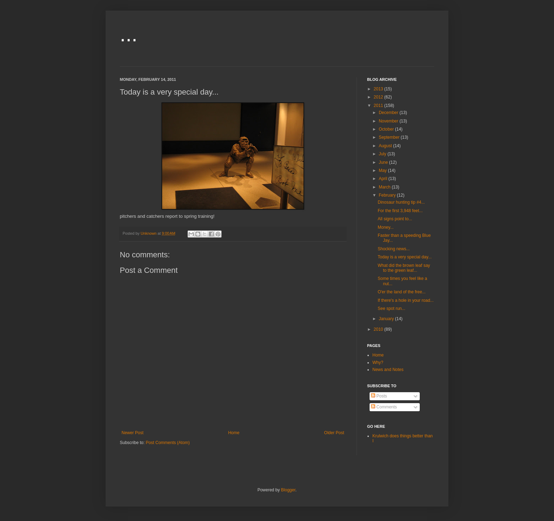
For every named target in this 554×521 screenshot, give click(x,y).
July (383, 153)
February (388, 195)
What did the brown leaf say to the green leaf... (404, 268)
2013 (379, 88)
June (384, 162)
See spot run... (391, 308)
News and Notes (387, 369)
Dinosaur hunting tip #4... (401, 202)
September (390, 137)
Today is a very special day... (405, 256)
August (386, 145)
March (385, 187)
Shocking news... (394, 248)
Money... (386, 227)
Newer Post (132, 432)
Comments (384, 407)
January (387, 318)
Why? (377, 362)
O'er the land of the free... (402, 291)
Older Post (334, 432)
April (383, 178)
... (128, 34)
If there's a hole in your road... (406, 300)
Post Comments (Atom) (168, 442)
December (389, 112)
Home (234, 432)
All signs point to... (395, 218)
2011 (379, 105)
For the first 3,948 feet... (400, 210)
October (387, 129)
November (389, 121)
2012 (379, 97)
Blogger (288, 489)
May (383, 170)
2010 (379, 329)
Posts (379, 396)
